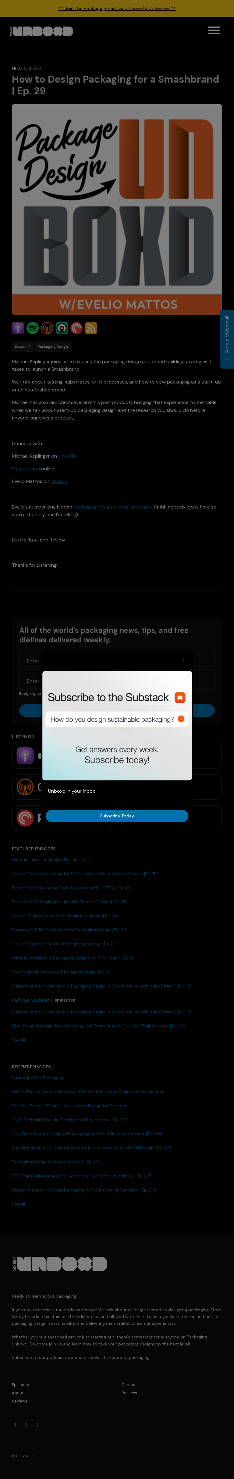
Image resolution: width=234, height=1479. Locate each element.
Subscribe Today (117, 816)
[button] (183, 660)
